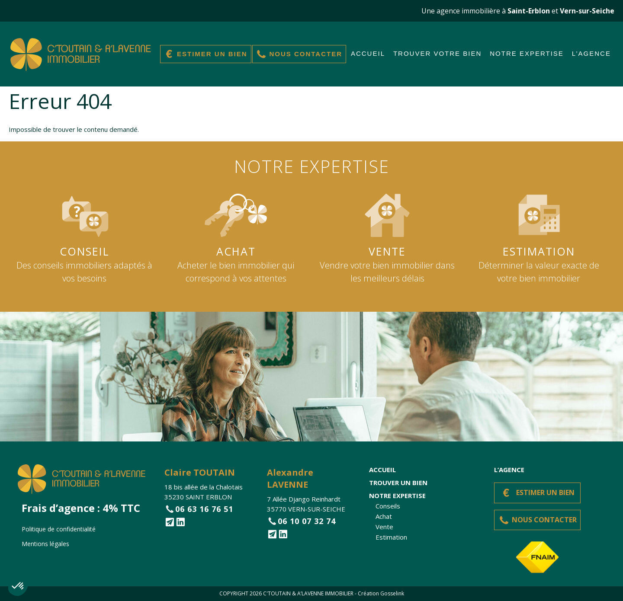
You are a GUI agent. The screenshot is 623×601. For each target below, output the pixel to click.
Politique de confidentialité (59, 529)
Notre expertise (527, 53)
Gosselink (392, 593)
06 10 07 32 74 (307, 521)
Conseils (388, 506)
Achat (384, 516)
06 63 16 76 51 (204, 509)
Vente (384, 526)
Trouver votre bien (437, 53)
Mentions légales (45, 544)
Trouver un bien (398, 482)
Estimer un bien (212, 54)
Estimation (391, 537)
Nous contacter (305, 54)
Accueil (368, 53)
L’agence (591, 53)
